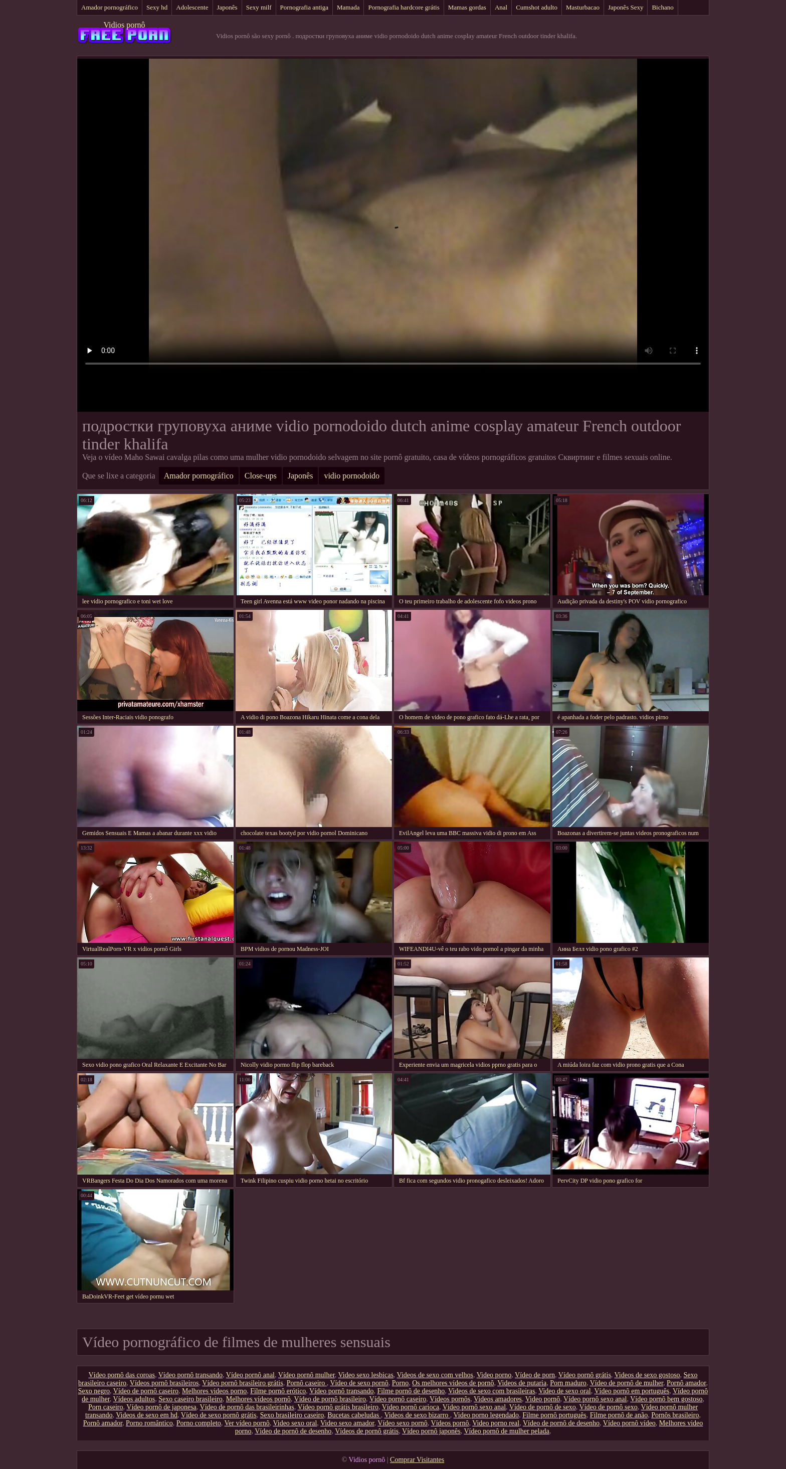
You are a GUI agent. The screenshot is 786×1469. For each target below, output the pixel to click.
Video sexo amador (347, 1423)
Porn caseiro (105, 1407)
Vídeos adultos (134, 1399)
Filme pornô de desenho (411, 1391)
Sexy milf (259, 7)
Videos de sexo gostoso (647, 1375)
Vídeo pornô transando (190, 1375)
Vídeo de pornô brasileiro (330, 1399)
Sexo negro (94, 1391)
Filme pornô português (554, 1415)
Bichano (662, 7)
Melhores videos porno (214, 1391)
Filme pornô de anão (619, 1415)
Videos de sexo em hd (146, 1415)
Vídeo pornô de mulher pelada (506, 1431)
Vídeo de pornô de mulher (626, 1383)
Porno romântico (149, 1423)
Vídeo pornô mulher (306, 1375)
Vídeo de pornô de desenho (561, 1423)
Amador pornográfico (109, 7)
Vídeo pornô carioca (410, 1407)
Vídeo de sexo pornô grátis (219, 1415)
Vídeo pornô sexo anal (595, 1399)
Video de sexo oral (564, 1391)
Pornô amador (686, 1383)
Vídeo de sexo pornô (359, 1383)
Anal (501, 7)
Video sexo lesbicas (366, 1375)
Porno (400, 1383)
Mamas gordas (467, 7)
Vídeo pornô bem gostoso (666, 1399)
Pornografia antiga (304, 7)
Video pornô (542, 1399)
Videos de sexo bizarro (417, 1415)
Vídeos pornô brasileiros (164, 1383)
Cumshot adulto (536, 7)
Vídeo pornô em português (631, 1391)
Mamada (348, 7)
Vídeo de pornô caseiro (145, 1391)
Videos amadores (498, 1399)
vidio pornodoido (351, 475)
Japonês (227, 7)
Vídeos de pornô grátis (367, 1431)
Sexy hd (156, 7)
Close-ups (261, 475)
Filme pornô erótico (278, 1391)
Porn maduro (568, 1383)
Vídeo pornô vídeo (629, 1423)
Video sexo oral (295, 1423)
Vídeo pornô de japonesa (161, 1407)
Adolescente (192, 7)
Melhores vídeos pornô (258, 1399)
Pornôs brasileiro (675, 1415)
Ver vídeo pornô (247, 1423)
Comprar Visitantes (417, 1459)
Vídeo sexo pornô (402, 1423)
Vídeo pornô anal (250, 1375)
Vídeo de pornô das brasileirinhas (247, 1407)
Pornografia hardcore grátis (403, 7)
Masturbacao (583, 7)
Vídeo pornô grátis (584, 1375)
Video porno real (495, 1423)
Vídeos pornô (450, 1423)
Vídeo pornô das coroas (121, 1375)
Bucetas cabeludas (354, 1415)
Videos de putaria (521, 1383)
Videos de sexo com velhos (435, 1375)
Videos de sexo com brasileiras (491, 1391)
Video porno (494, 1375)
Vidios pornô (124, 25)
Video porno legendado (486, 1415)
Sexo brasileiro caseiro (292, 1415)
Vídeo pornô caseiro (398, 1399)
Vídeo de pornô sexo (608, 1407)
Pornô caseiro (307, 1383)
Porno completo (198, 1423)
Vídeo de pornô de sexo (542, 1407)
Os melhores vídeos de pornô (453, 1383)
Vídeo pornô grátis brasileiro (338, 1407)
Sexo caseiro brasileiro (190, 1399)
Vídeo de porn (535, 1375)
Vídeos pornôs (450, 1399)
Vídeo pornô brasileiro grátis (242, 1383)
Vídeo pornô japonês (431, 1431)
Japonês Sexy (625, 7)
